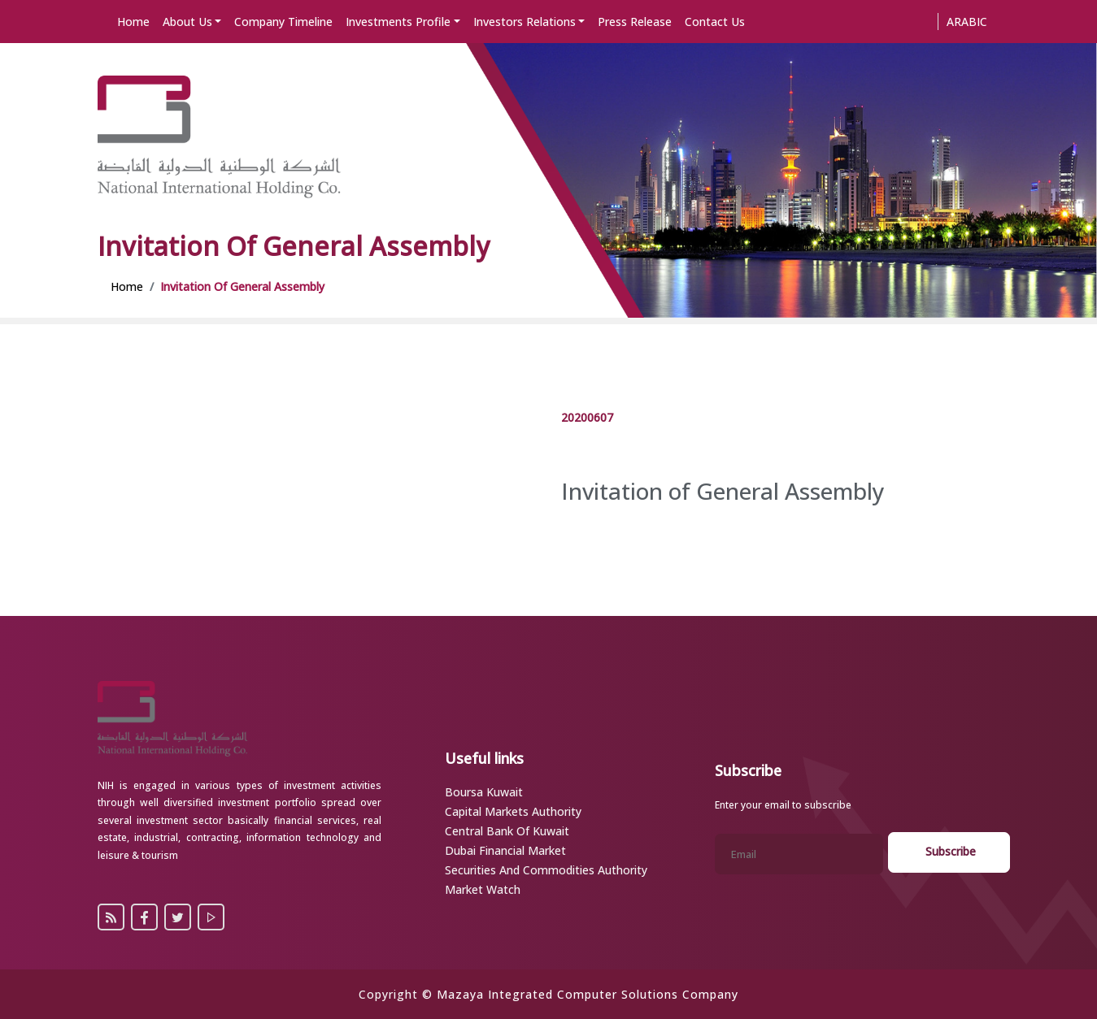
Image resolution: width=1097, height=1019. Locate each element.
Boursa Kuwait (484, 792)
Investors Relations (524, 21)
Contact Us (715, 21)
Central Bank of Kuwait (507, 831)
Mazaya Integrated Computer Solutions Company (587, 994)
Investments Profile (398, 21)
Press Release (635, 21)
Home (133, 21)
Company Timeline (283, 21)
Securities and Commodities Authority (546, 870)
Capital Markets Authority (513, 811)
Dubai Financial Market (505, 850)
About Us (187, 21)
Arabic (967, 21)
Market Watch (482, 889)
